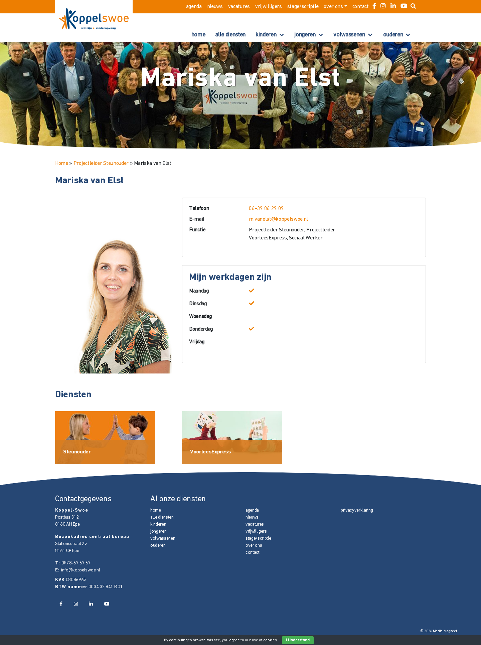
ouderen (393, 35)
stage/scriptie (303, 6)
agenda (194, 6)
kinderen (266, 35)
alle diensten (230, 35)
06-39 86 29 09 (266, 208)
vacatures (239, 6)
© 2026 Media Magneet (438, 631)
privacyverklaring (357, 510)
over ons (333, 6)
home (198, 35)
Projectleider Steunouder (101, 163)
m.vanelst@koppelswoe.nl (278, 219)
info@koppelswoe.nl (80, 570)
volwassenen (349, 35)
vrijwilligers (268, 6)
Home (61, 163)
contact (360, 6)
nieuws (215, 6)
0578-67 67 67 (76, 563)
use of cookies (264, 640)
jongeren (304, 35)
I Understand (298, 640)
